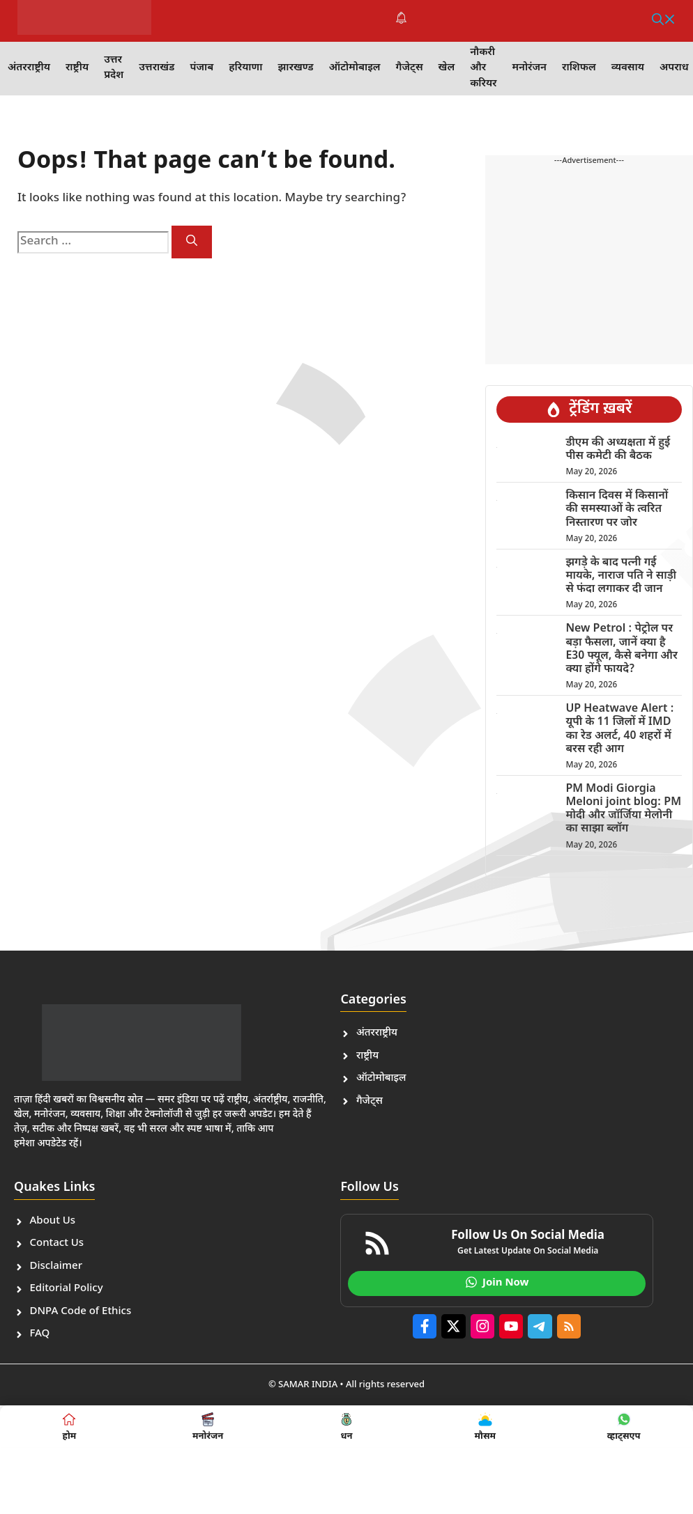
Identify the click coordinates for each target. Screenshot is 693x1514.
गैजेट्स (409, 68)
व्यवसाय (627, 68)
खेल (447, 68)
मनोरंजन (529, 68)
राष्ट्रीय (77, 68)
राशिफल (579, 68)
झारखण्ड (295, 68)
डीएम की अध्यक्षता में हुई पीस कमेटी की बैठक (617, 450)
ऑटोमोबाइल (355, 68)
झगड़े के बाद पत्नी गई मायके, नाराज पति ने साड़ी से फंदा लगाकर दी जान (620, 576)
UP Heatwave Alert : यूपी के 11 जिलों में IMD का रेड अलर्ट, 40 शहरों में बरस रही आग (619, 729)
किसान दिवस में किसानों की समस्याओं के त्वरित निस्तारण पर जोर (616, 509)
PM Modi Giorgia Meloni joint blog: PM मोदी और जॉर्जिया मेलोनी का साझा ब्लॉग (623, 809)
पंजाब (201, 68)
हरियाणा (245, 68)
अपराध (674, 68)
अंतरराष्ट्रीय (29, 68)
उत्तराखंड (156, 68)
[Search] (192, 242)
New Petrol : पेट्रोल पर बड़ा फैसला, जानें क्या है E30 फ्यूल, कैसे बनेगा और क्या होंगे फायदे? (621, 649)
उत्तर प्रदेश (113, 68)
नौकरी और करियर (483, 68)
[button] (664, 20)
